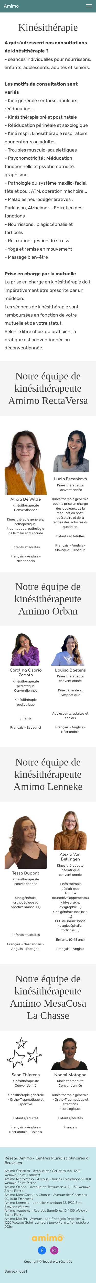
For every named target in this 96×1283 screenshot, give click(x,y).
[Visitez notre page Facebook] (42, 1250)
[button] (89, 6)
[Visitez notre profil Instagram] (54, 1250)
